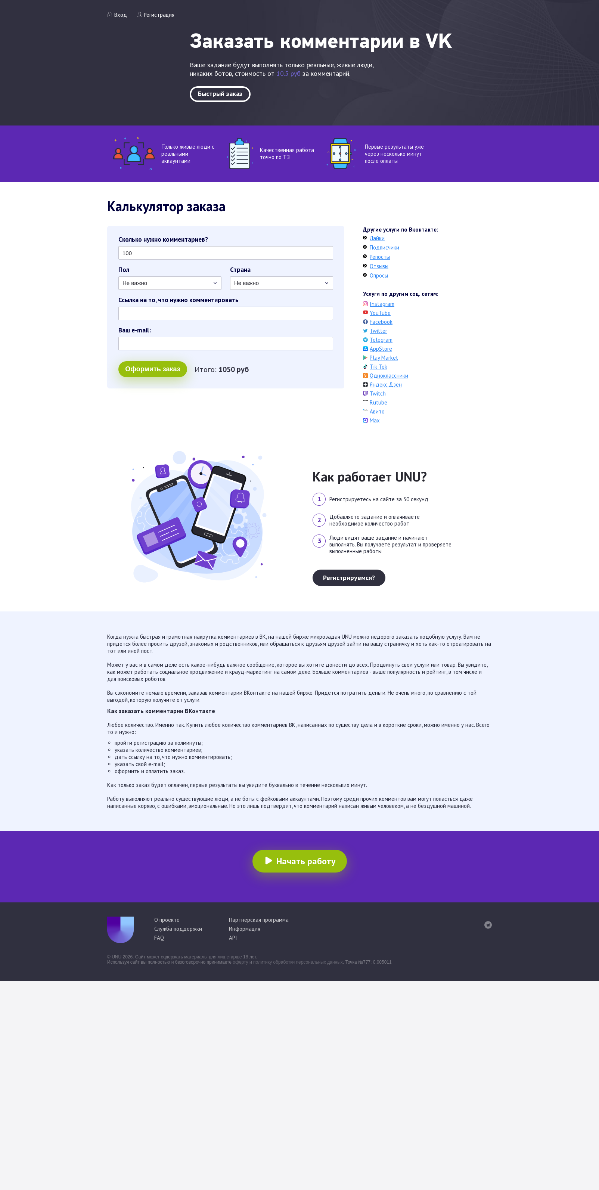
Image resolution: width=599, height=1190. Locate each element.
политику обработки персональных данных (298, 962)
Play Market (384, 357)
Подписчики (384, 247)
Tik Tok (378, 366)
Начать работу (305, 861)
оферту (240, 962)
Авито (377, 411)
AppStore (381, 348)
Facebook (381, 321)
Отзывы (379, 266)
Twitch (378, 393)
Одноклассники (389, 375)
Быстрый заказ (220, 93)
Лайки (377, 238)
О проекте (167, 919)
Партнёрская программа (259, 919)
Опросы (379, 275)
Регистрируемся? (349, 577)
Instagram (382, 303)
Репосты (380, 256)
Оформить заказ (152, 369)
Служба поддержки (178, 928)
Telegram (381, 339)
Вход (120, 14)
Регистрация (159, 14)
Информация (244, 928)
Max (375, 420)
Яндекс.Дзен (386, 384)
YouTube (380, 312)
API (233, 937)
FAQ (159, 937)
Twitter (378, 330)
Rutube (378, 402)
